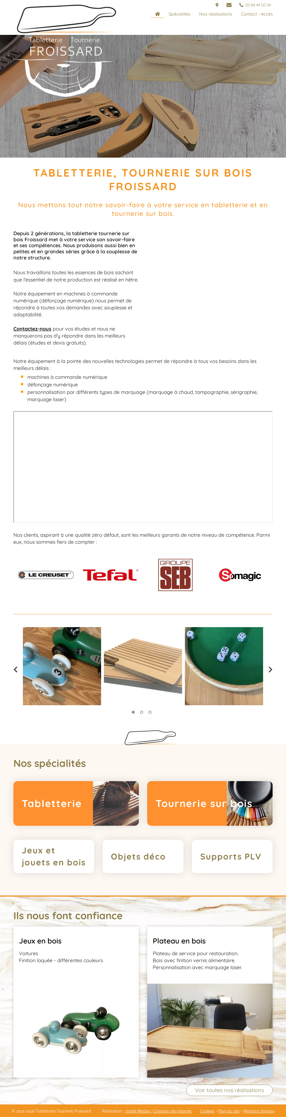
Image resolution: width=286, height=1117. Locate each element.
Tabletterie (52, 803)
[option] (45, 575)
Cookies (207, 1111)
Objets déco (138, 856)
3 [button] (150, 712)
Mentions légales (258, 1111)
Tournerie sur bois (204, 803)
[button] (179, 14)
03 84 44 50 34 (255, 5)
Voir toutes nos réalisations (229, 1090)
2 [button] (141, 712)
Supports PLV (230, 856)
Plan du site (229, 1111)
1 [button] (133, 712)
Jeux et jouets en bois (54, 856)
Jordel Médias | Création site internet (158, 1111)
